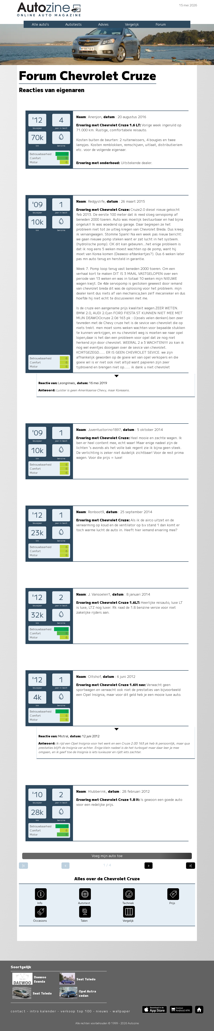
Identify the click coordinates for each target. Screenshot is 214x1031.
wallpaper (121, 1011)
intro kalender (43, 1011)
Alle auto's (40, 24)
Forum (161, 24)
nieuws (102, 1011)
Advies (103, 24)
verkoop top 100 (76, 1011)
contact (18, 1011)
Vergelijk (132, 24)
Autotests (73, 24)
